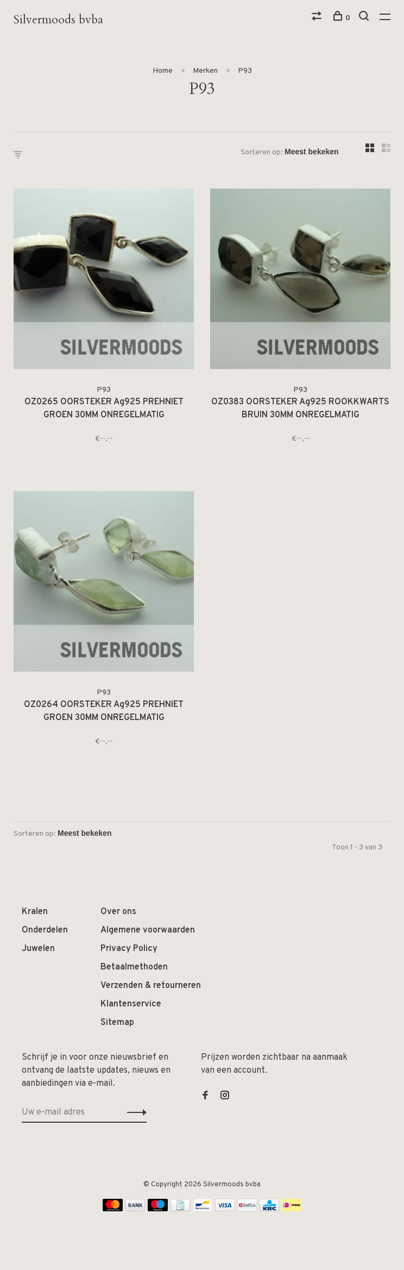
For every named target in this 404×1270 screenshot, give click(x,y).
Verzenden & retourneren (150, 985)
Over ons (118, 911)
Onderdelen (45, 930)
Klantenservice (130, 1004)
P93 (245, 71)
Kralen (35, 911)
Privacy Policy (128, 948)
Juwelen (38, 948)
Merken (205, 71)
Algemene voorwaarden (147, 930)
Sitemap (117, 1022)
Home (163, 71)
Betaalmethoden (134, 967)
